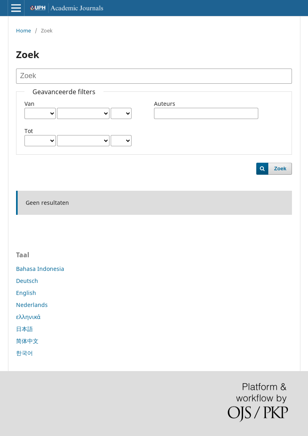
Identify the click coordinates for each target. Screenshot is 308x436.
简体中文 (27, 341)
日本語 (24, 329)
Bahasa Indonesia (40, 268)
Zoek (280, 169)
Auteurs (164, 103)
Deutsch (27, 281)
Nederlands (32, 305)
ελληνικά (28, 317)
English (26, 293)
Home (23, 30)
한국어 (24, 353)
